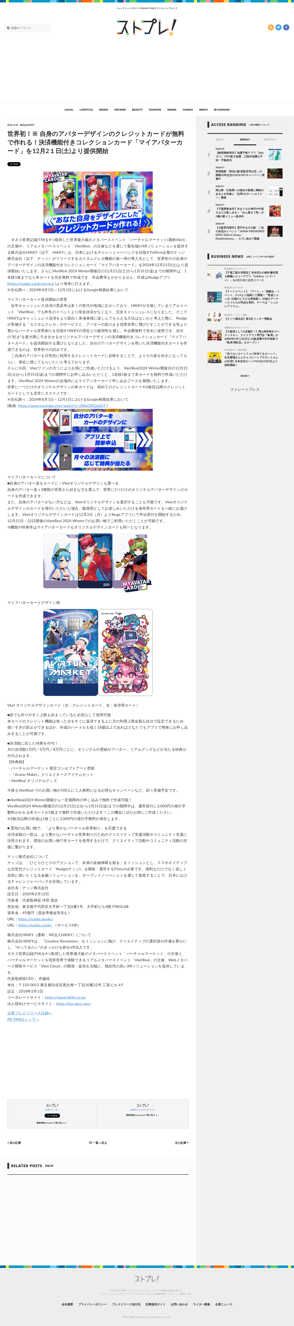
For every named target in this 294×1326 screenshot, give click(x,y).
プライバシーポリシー (92, 1304)
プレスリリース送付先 (126, 1304)
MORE (244, 376)
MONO (103, 109)
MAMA (171, 109)
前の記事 (14, 1142)
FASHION (155, 109)
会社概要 (67, 1304)
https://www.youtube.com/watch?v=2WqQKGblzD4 (61, 405)
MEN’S (203, 109)
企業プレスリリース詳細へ (29, 1013)
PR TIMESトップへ (23, 1019)
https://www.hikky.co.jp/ (65, 997)
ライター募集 (201, 1304)
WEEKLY (245, 139)
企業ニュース (223, 1304)
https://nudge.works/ (35, 919)
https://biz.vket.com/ (73, 1003)
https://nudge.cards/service (31, 283)
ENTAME (120, 109)
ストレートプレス (245, 389)
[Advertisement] (147, 73)
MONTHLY (270, 139)
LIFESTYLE (86, 109)
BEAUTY (137, 109)
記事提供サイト (156, 1304)
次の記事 (182, 1142)
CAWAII (188, 109)
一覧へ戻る (98, 1142)
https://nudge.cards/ (35, 925)
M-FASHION (222, 109)
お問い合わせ (179, 1304)
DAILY (220, 139)
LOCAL (69, 109)
